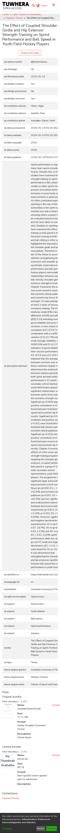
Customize (7, 828)
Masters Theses (14, 18)
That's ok (51, 828)
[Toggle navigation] (54, 5)
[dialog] (30, 823)
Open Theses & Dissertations (27, 14)
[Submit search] (33, 5)
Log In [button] (44, 5)
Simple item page (30, 53)
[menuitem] (38, 5)
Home (5, 14)
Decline (40, 828)
